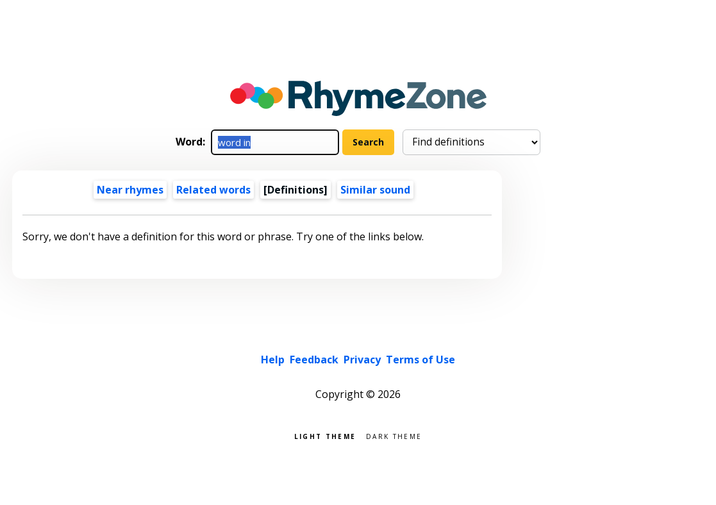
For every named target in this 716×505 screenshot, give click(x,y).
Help (273, 359)
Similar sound (375, 190)
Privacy (362, 359)
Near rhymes (130, 190)
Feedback (314, 359)
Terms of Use (420, 359)
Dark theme (394, 435)
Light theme (325, 435)
